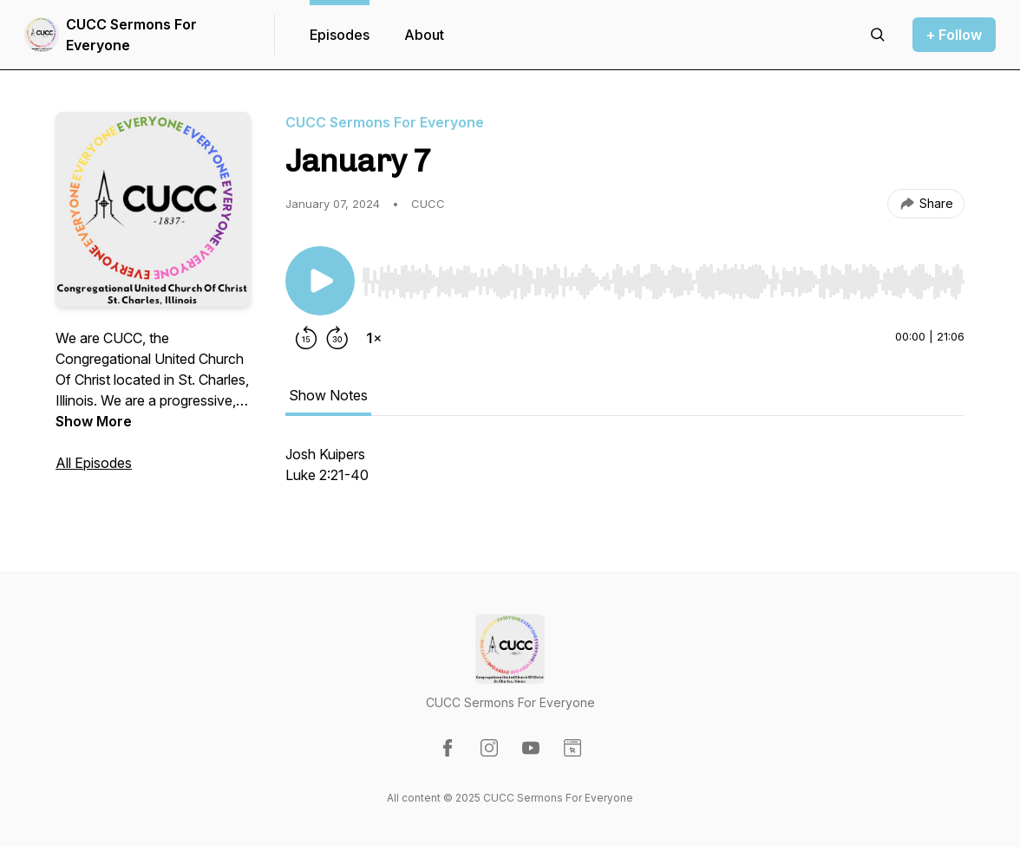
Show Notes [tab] (328, 395)
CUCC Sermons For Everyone (131, 35)
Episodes (339, 34)
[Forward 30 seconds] (337, 338)
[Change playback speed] (373, 338)
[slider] (663, 281)
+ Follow (954, 34)
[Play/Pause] (320, 280)
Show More (94, 421)
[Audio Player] (663, 276)
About (424, 34)
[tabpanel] (624, 473)
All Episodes (94, 462)
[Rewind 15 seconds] (306, 338)
